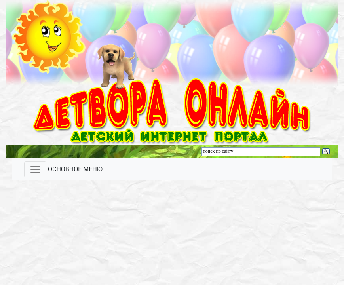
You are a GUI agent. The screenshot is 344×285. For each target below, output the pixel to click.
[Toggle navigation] (35, 169)
